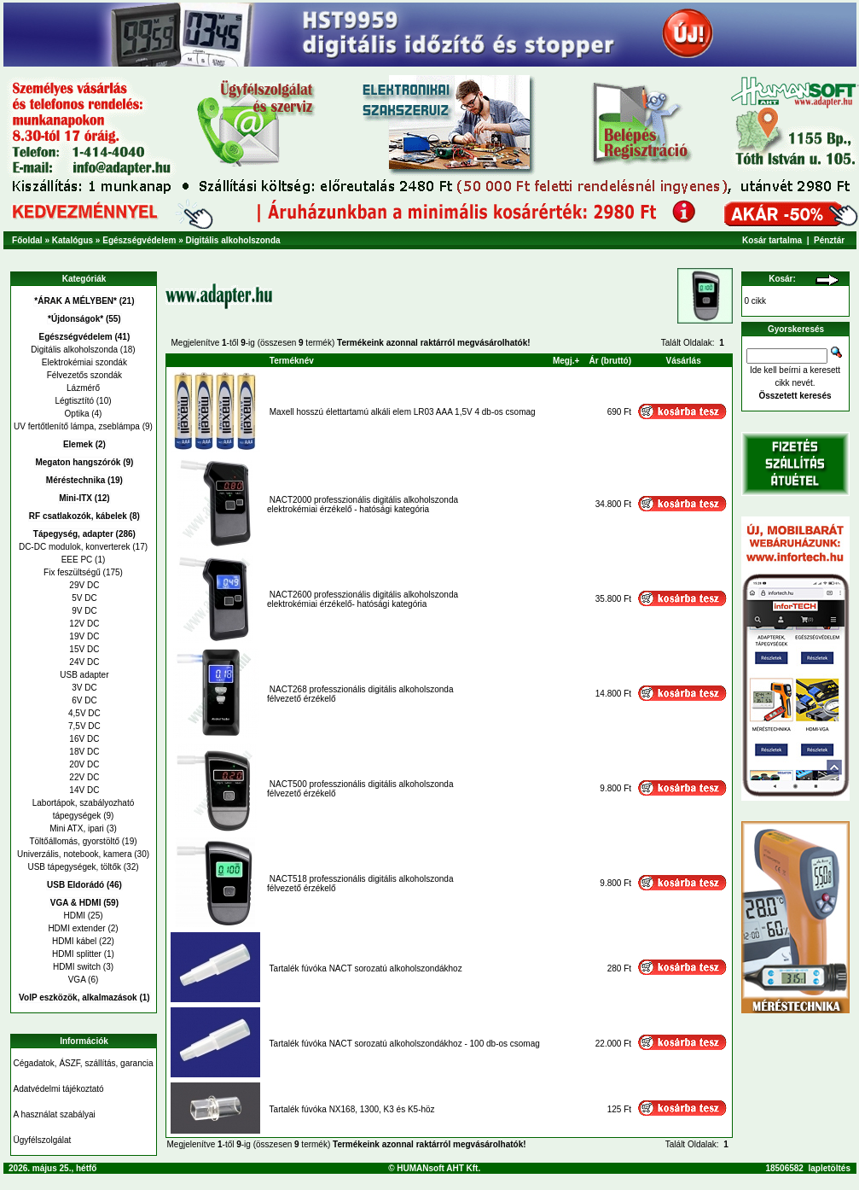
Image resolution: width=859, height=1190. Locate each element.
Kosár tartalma (772, 240)
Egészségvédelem (139, 240)
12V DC (83, 623)
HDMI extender (76, 928)
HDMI (74, 915)
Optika (77, 413)
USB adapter (82, 675)
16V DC (83, 739)
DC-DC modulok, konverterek (75, 546)
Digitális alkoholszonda (233, 240)
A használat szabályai (55, 1114)
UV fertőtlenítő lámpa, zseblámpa (77, 426)
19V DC (83, 636)
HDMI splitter (77, 954)
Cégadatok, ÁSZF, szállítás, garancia (84, 1063)
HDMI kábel (74, 941)
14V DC (83, 790)
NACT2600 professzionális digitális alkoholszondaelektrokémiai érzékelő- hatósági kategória (362, 599)
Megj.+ (566, 360)
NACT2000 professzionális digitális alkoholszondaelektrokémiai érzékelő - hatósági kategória (362, 504)
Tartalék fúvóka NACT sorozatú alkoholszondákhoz (366, 968)
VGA (77, 979)
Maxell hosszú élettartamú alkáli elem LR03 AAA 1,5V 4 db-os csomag (403, 412)
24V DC (83, 662)
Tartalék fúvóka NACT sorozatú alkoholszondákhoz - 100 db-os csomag (405, 1043)
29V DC (83, 585)
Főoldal (27, 240)
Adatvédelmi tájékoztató (59, 1089)
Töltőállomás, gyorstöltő (74, 841)
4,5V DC (83, 713)
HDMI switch (77, 966)
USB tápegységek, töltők (74, 867)
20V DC (83, 764)
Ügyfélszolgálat (43, 1140)
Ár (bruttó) (610, 360)
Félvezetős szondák (83, 375)
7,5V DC (83, 726)
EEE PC (77, 559)
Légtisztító (74, 400)
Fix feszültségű (72, 572)
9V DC (82, 610)
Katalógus (72, 240)
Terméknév (292, 360)
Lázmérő (83, 388)
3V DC (82, 687)
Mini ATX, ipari (76, 828)
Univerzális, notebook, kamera (74, 854)
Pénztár (829, 240)
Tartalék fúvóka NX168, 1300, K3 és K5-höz (352, 1109)
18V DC (83, 751)
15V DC (83, 649)
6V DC (82, 700)
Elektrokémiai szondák (83, 362)
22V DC (83, 777)
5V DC (82, 598)
